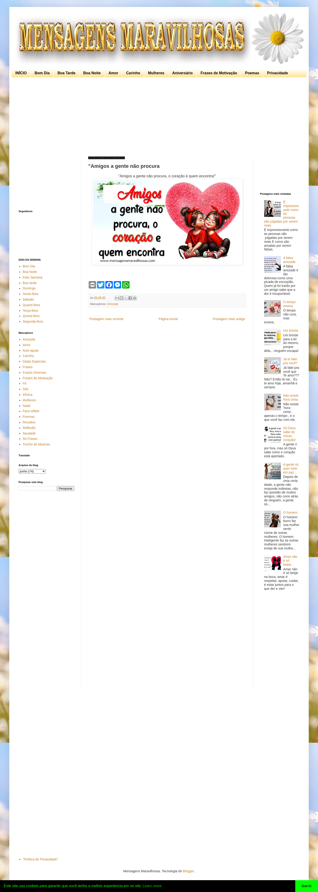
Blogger (188, 871)
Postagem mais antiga (229, 319)
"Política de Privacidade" (40, 859)
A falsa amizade (289, 260)
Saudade (29, 433)
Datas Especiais (34, 361)
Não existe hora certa (291, 397)
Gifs (26, 389)
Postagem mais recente (106, 319)
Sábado (28, 299)
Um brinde (290, 330)
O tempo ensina (289, 304)
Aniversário (182, 73)
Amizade (112, 304)
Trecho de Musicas (36, 444)
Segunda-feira (33, 321)
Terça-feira (30, 310)
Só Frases (30, 439)
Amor (113, 73)
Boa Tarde (66, 73)
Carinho (133, 73)
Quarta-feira (31, 305)
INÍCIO (21, 73)
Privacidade (277, 73)
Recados (29, 422)
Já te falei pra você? (290, 361)
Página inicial (168, 319)
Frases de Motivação (219, 73)
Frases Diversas (34, 372)
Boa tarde (30, 283)
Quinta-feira (31, 316)
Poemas (252, 73)
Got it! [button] (307, 886)
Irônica (27, 394)
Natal (26, 406)
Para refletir (31, 411)
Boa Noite (92, 73)
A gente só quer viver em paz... (291, 468)
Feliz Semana (33, 277)
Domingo (29, 288)
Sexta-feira (31, 294)
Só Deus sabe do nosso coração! (289, 433)
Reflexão (29, 428)
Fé (24, 383)
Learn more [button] (152, 886)
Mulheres (156, 73)
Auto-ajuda (31, 350)
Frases (28, 367)
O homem (290, 512)
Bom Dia (42, 73)
